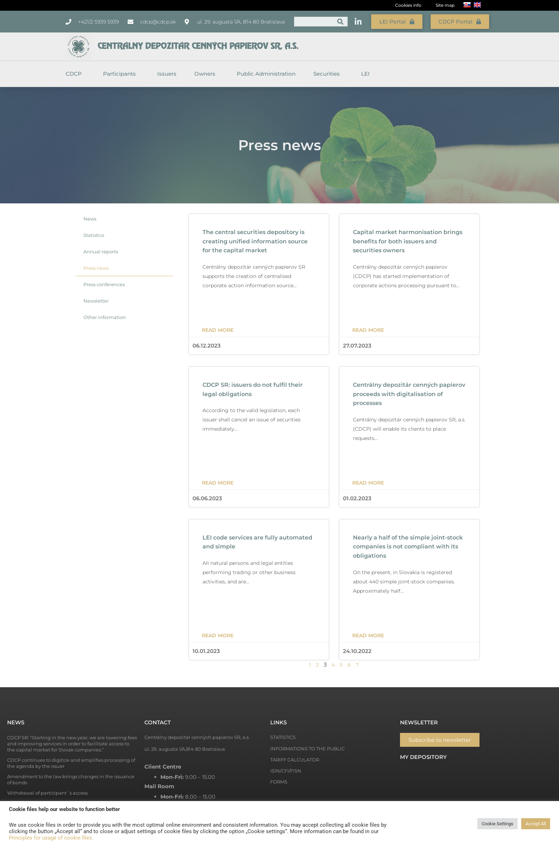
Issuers (166, 73)
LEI (365, 73)
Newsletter (96, 300)
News (89, 218)
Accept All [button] (535, 823)
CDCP (75, 73)
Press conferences (104, 284)
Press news (96, 267)
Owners (206, 73)
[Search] (340, 21)
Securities (328, 73)
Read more (218, 329)
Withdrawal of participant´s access (47, 792)
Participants (121, 73)
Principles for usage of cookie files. (51, 838)
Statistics (93, 234)
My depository (423, 756)
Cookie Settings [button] (497, 823)
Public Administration (266, 73)
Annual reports (100, 251)
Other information (104, 316)
